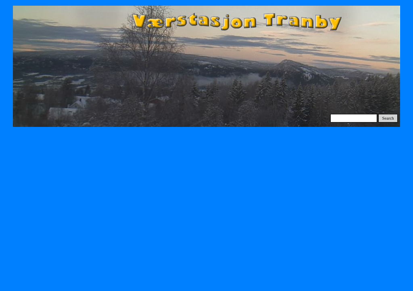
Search (388, 118)
